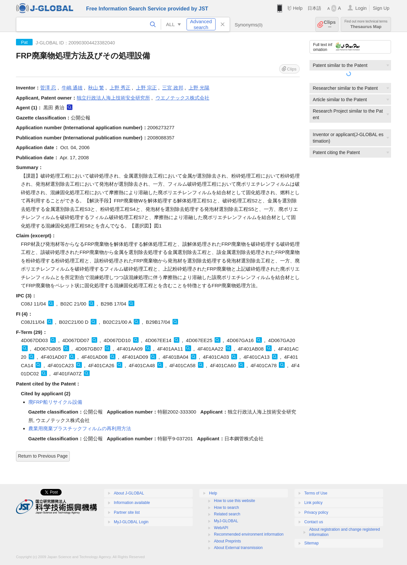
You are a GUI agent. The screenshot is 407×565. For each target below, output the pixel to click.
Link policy (313, 502)
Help (297, 8)
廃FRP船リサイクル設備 (55, 402)
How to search (226, 507)
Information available (132, 502)
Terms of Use (315, 493)
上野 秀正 (120, 87)
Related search (227, 514)
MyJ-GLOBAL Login (131, 522)
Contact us (313, 522)
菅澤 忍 (48, 87)
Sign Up (381, 8)
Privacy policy (316, 512)
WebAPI (221, 528)
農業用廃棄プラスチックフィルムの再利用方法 (79, 428)
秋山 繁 (96, 87)
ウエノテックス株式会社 (182, 98)
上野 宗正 (146, 87)
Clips (330, 24)
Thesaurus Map (365, 24)
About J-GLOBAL (129, 493)
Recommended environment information (248, 534)
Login (361, 8)
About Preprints (227, 541)
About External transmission (238, 547)
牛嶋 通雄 (72, 87)
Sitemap (311, 543)
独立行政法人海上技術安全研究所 (113, 98)
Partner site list (127, 512)
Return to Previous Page (43, 456)
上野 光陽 (198, 87)
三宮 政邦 (172, 87)
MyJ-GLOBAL (226, 521)
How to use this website (234, 500)
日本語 (314, 8)
